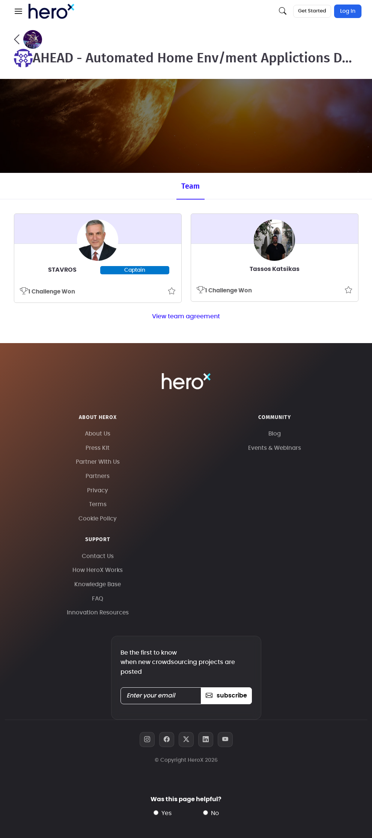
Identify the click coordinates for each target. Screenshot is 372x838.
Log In (347, 11)
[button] (18, 11)
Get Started (312, 11)
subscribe (226, 695)
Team (190, 186)
